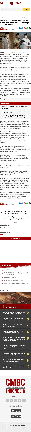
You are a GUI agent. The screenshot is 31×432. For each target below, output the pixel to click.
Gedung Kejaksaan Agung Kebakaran (11, 270)
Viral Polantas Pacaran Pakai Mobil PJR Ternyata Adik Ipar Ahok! (12, 325)
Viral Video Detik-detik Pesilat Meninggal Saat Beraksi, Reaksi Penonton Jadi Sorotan (14, 312)
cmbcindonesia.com (15, 428)
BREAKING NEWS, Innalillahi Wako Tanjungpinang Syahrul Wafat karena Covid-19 (16, 273)
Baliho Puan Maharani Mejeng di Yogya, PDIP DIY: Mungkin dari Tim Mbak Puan (13, 331)
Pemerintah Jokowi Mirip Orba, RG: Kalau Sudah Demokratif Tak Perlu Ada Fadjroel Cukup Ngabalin (14, 347)
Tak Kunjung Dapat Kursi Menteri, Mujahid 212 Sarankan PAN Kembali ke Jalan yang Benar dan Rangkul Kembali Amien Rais (14, 339)
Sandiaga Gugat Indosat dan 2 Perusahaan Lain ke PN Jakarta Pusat (14, 366)
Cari (27, 9)
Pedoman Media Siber (20, 424)
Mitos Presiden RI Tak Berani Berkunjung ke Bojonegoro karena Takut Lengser (13, 360)
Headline (6, 29)
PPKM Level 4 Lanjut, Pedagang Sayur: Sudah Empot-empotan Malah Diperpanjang (13, 319)
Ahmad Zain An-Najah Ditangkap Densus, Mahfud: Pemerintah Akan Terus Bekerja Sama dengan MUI (14, 22)
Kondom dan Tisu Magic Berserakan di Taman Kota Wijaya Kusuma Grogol (17, 306)
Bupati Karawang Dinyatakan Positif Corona (13, 280)
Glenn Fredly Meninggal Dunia (10, 277)
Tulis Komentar (15, 238)
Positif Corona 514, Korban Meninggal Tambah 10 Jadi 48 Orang (16, 284)
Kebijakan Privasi (11, 425)
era (19, 198)
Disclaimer (21, 425)
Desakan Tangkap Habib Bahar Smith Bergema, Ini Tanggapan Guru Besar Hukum (14, 353)
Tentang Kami (9, 424)
